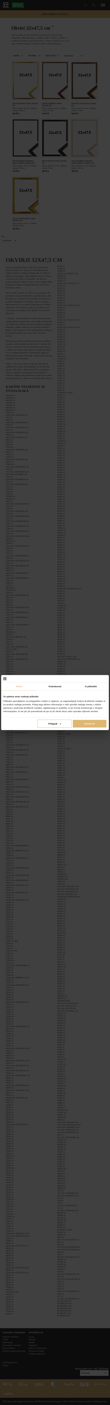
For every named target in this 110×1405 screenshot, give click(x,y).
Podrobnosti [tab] (55, 686)
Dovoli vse (89, 723)
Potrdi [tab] (19, 686)
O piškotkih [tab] (91, 686)
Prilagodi (54, 723)
